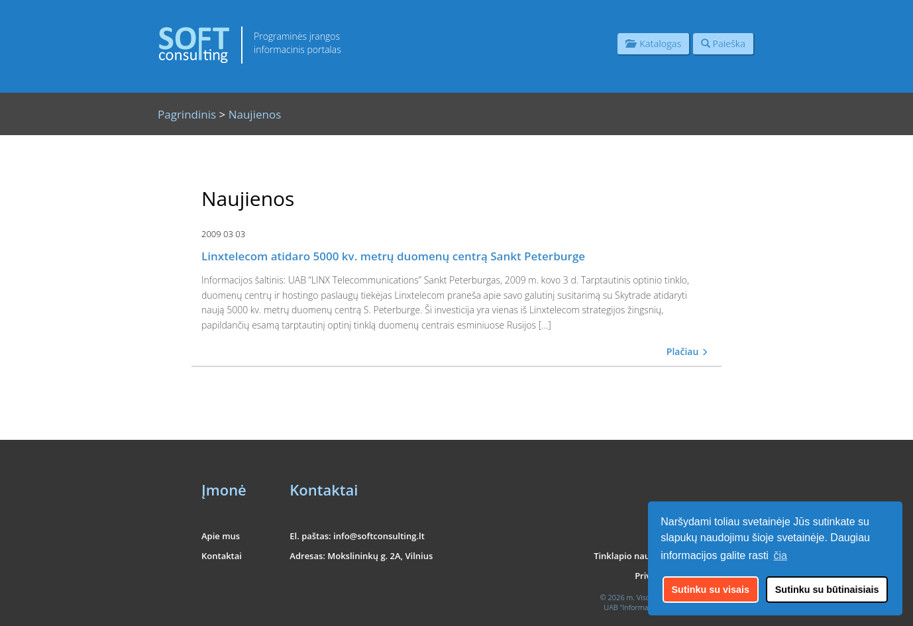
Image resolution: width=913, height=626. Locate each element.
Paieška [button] (723, 43)
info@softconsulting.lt (379, 536)
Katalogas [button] (653, 43)
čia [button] (780, 555)
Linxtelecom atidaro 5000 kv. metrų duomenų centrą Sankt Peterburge (393, 256)
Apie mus (220, 536)
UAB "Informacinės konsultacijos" (658, 607)
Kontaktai (221, 556)
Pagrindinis (187, 114)
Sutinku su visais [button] (711, 589)
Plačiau (687, 351)
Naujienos (255, 114)
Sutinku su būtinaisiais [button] (827, 589)
